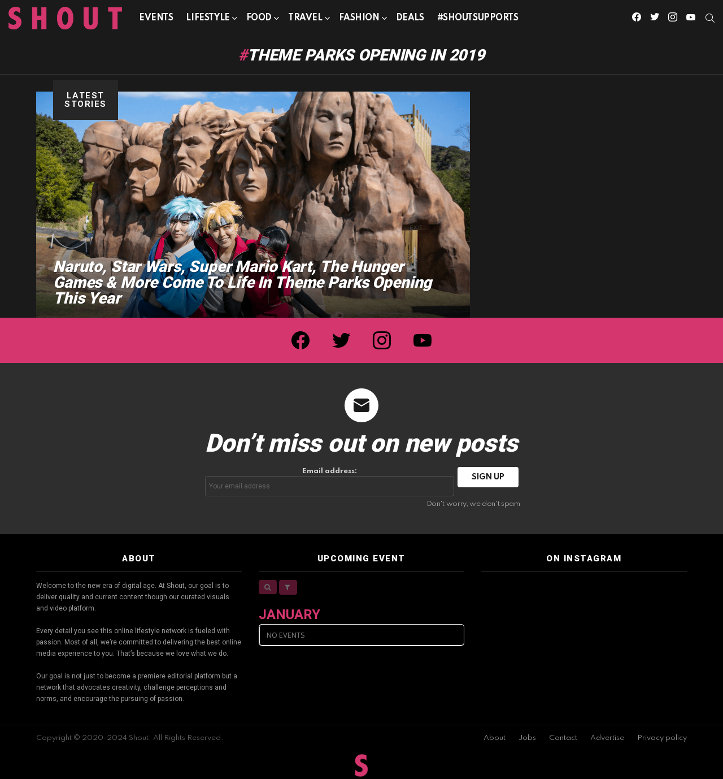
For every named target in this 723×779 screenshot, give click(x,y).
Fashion (359, 20)
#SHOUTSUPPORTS (478, 18)
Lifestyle (207, 20)
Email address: (330, 482)
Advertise (607, 738)
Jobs (527, 738)
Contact (563, 738)
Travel (305, 20)
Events (156, 18)
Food (259, 20)
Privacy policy (662, 738)
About (495, 738)
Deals (410, 18)
